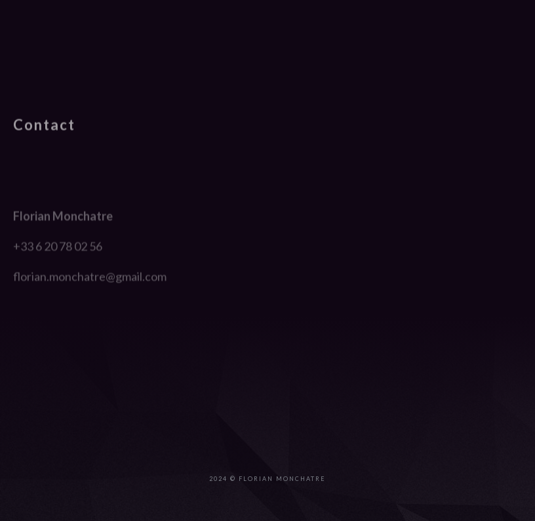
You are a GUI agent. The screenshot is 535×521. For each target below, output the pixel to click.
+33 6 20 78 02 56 (57, 289)
